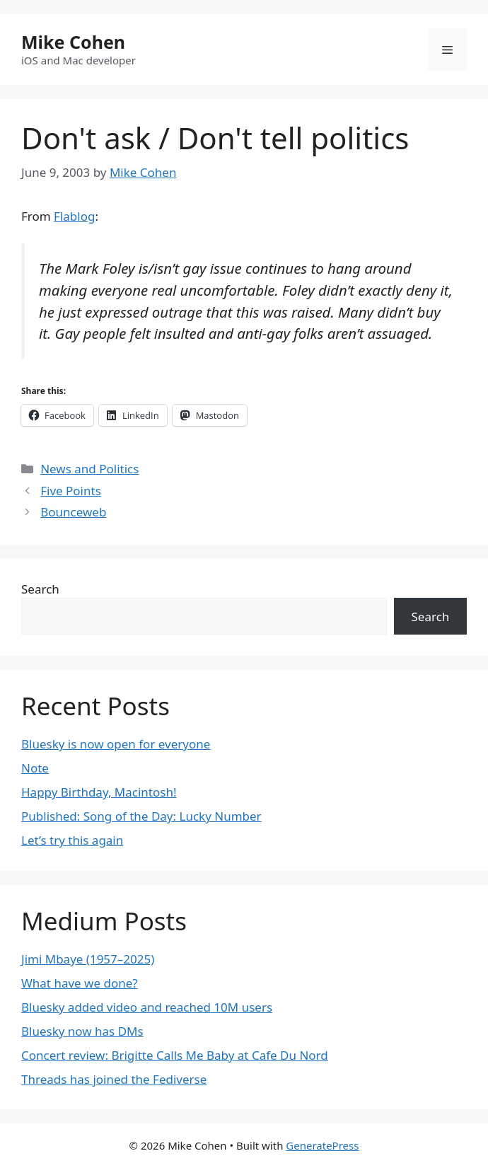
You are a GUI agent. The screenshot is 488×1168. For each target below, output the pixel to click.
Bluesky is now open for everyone (115, 744)
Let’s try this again (72, 840)
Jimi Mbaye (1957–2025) (87, 959)
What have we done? (79, 983)
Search (40, 589)
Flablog (74, 216)
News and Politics (89, 469)
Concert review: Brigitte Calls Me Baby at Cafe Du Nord (174, 1055)
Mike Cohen (73, 42)
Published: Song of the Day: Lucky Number (141, 816)
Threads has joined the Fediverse (114, 1079)
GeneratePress (322, 1145)
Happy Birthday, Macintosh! (99, 792)
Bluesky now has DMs (82, 1031)
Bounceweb (73, 512)
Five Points (70, 490)
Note (35, 768)
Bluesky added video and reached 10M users (146, 1007)
